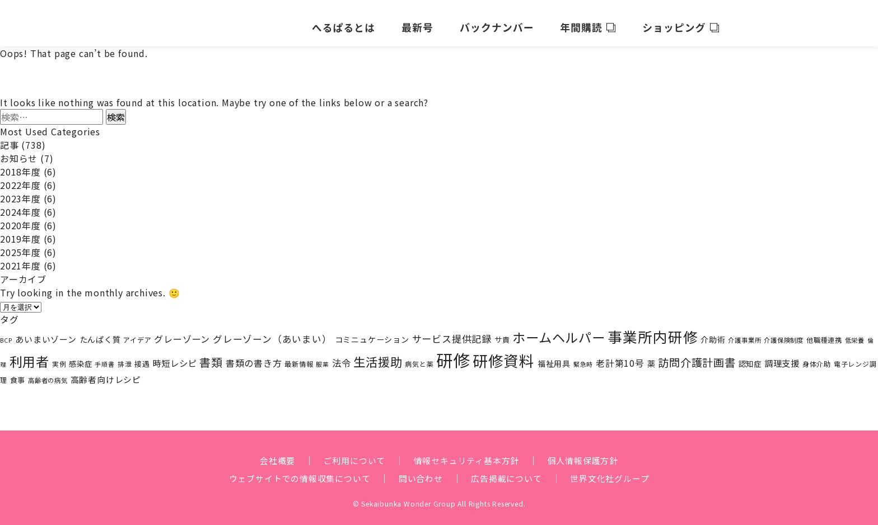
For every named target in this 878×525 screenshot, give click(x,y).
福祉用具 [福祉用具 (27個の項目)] (554, 357)
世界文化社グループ (618, 472)
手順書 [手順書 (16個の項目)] (104, 357)
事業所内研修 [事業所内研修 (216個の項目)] (653, 330)
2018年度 (20, 166)
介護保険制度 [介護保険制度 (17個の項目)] (784, 334)
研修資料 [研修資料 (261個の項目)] (504, 354)
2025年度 (20, 246)
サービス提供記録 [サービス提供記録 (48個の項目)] (452, 333)
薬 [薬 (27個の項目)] (651, 357)
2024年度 (20, 206)
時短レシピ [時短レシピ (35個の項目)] (175, 357)
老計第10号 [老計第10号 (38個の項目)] (620, 357)
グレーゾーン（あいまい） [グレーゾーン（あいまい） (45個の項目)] (272, 333)
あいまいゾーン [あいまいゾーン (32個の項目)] (46, 333)
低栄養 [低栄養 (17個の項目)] (855, 334)
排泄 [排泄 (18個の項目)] (125, 357)
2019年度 (20, 233)
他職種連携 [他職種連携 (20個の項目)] (824, 334)
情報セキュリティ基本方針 (467, 454)
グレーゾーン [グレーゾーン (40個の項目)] (182, 333)
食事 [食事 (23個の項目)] (18, 373)
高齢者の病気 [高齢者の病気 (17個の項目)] (48, 374)
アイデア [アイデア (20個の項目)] (137, 334)
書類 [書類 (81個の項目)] (211, 356)
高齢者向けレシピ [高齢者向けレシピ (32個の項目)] (106, 373)
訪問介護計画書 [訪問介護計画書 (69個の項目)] (697, 356)
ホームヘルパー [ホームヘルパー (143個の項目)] (558, 331)
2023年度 (20, 193)
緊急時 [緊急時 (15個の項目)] (583, 358)
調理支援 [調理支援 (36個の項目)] (782, 357)
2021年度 (20, 260)
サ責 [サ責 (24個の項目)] (502, 334)
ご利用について (350, 454)
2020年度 (20, 219)
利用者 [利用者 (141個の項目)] (29, 355)
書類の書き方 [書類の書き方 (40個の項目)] (254, 356)
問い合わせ (420, 472)
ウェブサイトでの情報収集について (293, 472)
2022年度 (20, 179)
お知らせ (19, 152)
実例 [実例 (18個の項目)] (59, 357)
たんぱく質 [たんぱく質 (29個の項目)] (100, 333)
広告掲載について (509, 472)
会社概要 (269, 454)
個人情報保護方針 (589, 454)
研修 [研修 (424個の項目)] (453, 353)
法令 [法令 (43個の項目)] (341, 356)
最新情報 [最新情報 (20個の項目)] (298, 358)
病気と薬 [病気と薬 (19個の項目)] (419, 357)
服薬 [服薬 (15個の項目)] (322, 358)
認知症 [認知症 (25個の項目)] (750, 357)
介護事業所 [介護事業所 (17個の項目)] (744, 334)
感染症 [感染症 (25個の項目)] (80, 357)
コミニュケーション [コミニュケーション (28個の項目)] (372, 333)
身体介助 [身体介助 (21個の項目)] (816, 358)
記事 (9, 139)
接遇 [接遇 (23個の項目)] (142, 357)
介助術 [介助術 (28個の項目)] (712, 333)
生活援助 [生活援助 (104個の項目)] (377, 355)
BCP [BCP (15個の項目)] (6, 334)
